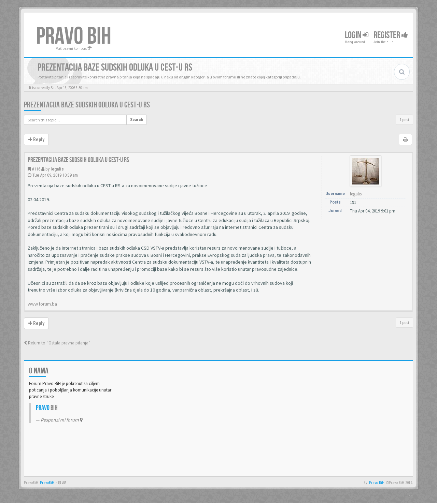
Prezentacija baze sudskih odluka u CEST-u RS (87, 105)
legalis (57, 169)
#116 (36, 169)
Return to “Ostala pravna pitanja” (57, 343)
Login (356, 35)
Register (390, 35)
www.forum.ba (42, 304)
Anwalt (73, 482)
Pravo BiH (376, 482)
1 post (404, 119)
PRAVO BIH (73, 36)
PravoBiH (47, 482)
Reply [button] (36, 139)
